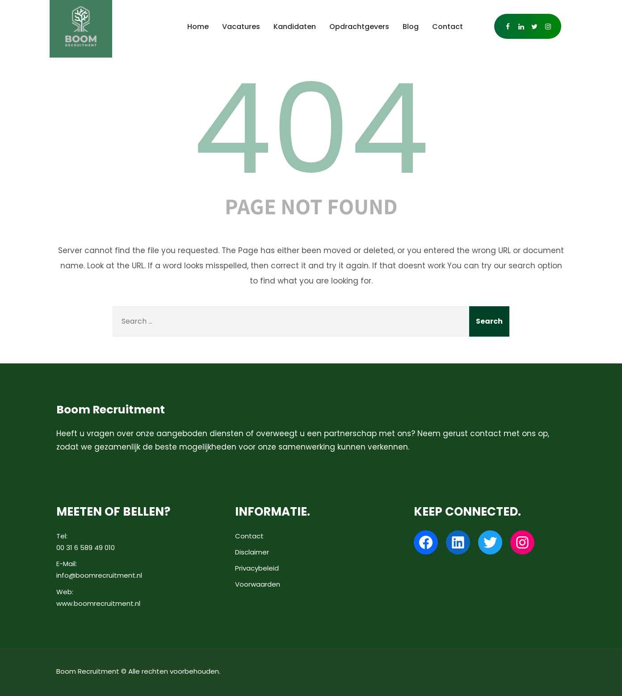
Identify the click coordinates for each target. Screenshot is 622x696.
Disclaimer (252, 552)
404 (311, 129)
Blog (411, 26)
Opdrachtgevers (359, 26)
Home (198, 26)
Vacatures (241, 26)
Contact (447, 26)
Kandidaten (294, 26)
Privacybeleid (257, 568)
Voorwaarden (257, 584)
